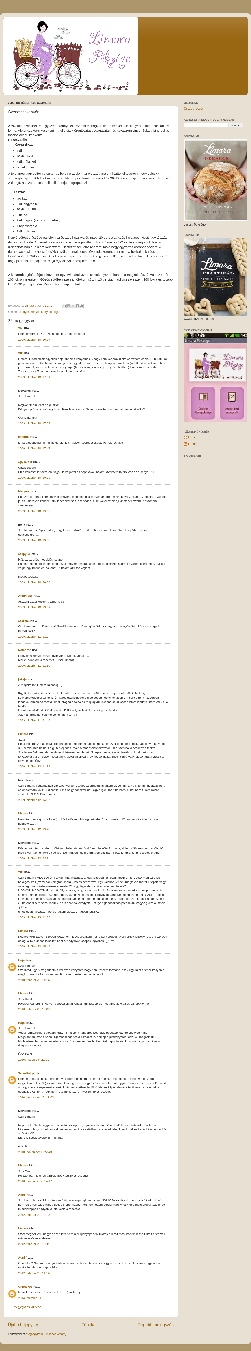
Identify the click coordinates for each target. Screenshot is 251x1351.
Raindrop (24, 650)
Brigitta (23, 436)
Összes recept (193, 108)
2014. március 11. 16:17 (34, 1298)
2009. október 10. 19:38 (34, 540)
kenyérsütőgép (51, 312)
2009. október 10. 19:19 (34, 477)
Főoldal (88, 1324)
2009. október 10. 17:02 (34, 423)
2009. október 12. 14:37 (34, 800)
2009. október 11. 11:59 (34, 665)
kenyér (35, 312)
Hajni (22, 960)
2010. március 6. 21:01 (33, 1059)
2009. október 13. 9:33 (33, 858)
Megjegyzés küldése (27, 1307)
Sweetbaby (26, 1073)
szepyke (24, 554)
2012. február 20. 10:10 (34, 1214)
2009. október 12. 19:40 (34, 829)
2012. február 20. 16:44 (34, 1244)
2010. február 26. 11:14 (34, 980)
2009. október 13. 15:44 (34, 946)
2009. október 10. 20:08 (34, 582)
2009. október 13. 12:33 (34, 917)
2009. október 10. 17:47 (34, 448)
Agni (21, 1194)
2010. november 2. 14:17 (35, 1181)
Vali (20, 328)
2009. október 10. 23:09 (34, 607)
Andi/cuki (25, 595)
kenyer (24, 312)
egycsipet (25, 462)
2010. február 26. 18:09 (34, 1009)
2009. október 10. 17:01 (34, 377)
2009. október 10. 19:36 (34, 511)
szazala (23, 621)
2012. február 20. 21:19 (34, 1273)
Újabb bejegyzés (23, 1324)
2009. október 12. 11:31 (34, 766)
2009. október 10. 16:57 (34, 339)
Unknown (25, 1286)
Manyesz (24, 491)
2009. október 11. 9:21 (33, 636)
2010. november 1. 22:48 (35, 1152)
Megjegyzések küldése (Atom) (46, 1334)
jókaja (22, 679)
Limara (23, 734)
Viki (21, 353)
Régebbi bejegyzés (156, 1324)
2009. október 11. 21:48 (34, 720)
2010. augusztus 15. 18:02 (36, 1097)
